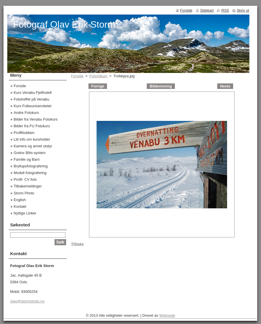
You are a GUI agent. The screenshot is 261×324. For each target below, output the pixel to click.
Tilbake (77, 244)
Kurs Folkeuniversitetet (32, 106)
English (20, 200)
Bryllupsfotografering (31, 166)
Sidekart (207, 10)
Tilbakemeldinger (28, 186)
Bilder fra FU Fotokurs (32, 126)
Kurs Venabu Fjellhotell (33, 92)
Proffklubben (24, 132)
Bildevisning (161, 86)
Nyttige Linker (25, 213)
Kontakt (20, 206)
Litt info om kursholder (32, 139)
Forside (77, 76)
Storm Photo (24, 193)
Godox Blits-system (30, 153)
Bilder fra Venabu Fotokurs (36, 119)
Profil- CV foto (25, 179)
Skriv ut (243, 10)
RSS (225, 10)
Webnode (167, 315)
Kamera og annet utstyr (33, 146)
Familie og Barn (27, 159)
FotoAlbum (98, 76)
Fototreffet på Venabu (31, 99)
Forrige (97, 86)
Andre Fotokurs (26, 112)
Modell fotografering (30, 173)
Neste (225, 86)
